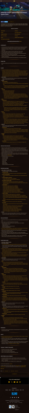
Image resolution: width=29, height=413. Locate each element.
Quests (2, 37)
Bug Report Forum (23, 366)
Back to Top (2, 368)
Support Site (17, 365)
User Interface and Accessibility (5, 39)
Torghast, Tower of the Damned (19, 37)
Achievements (3, 30)
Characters (16, 30)
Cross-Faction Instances (18, 32)
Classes (2, 32)
